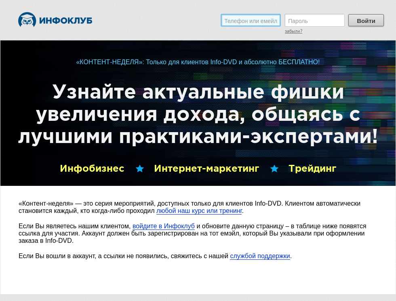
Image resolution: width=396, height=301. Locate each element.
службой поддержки (260, 256)
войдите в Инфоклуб (164, 226)
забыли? (293, 32)
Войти (366, 20)
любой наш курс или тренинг (199, 210)
